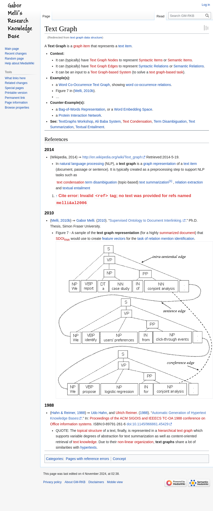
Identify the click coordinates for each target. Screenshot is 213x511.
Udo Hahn (99, 413)
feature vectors (114, 239)
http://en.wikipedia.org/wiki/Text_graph (112, 157)
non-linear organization (135, 442)
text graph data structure (86, 37)
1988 (144, 413)
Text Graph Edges (104, 66)
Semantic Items (180, 60)
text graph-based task (166, 72)
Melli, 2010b (83, 91)
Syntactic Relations (153, 66)
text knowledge (84, 442)
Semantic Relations (189, 66)
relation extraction (189, 182)
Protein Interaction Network (80, 115)
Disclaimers (96, 482)
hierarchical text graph (175, 431)
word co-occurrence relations (148, 85)
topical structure (89, 431)
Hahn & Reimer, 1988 (68, 413)
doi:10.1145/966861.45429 (148, 424)
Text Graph (56, 46)
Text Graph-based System (110, 72)
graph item (81, 46)
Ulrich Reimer (126, 413)
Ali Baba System (108, 121)
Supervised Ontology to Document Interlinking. (146, 220)
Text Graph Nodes (104, 60)
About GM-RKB (75, 482)
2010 (101, 220)
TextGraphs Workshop (76, 121)
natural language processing (82, 164)
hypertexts (88, 447)
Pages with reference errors (87, 459)
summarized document (177, 233)
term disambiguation (101, 182)
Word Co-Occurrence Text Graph (84, 85)
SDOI (63, 239)
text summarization (154, 182)
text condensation (70, 182)
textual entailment (76, 188)
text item (125, 46)
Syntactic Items (151, 60)
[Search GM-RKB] (189, 15)
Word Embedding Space (133, 109)
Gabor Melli (85, 220)
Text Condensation (137, 121)
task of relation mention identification (165, 239)
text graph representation (118, 233)
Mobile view (115, 482)
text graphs (164, 442)
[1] (170, 181)
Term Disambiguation (170, 121)
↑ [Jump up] (57, 196)
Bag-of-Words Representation (82, 109)
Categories (54, 459)
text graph (127, 164)
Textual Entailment (89, 127)
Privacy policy (52, 482)
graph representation (159, 164)
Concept (119, 459)
